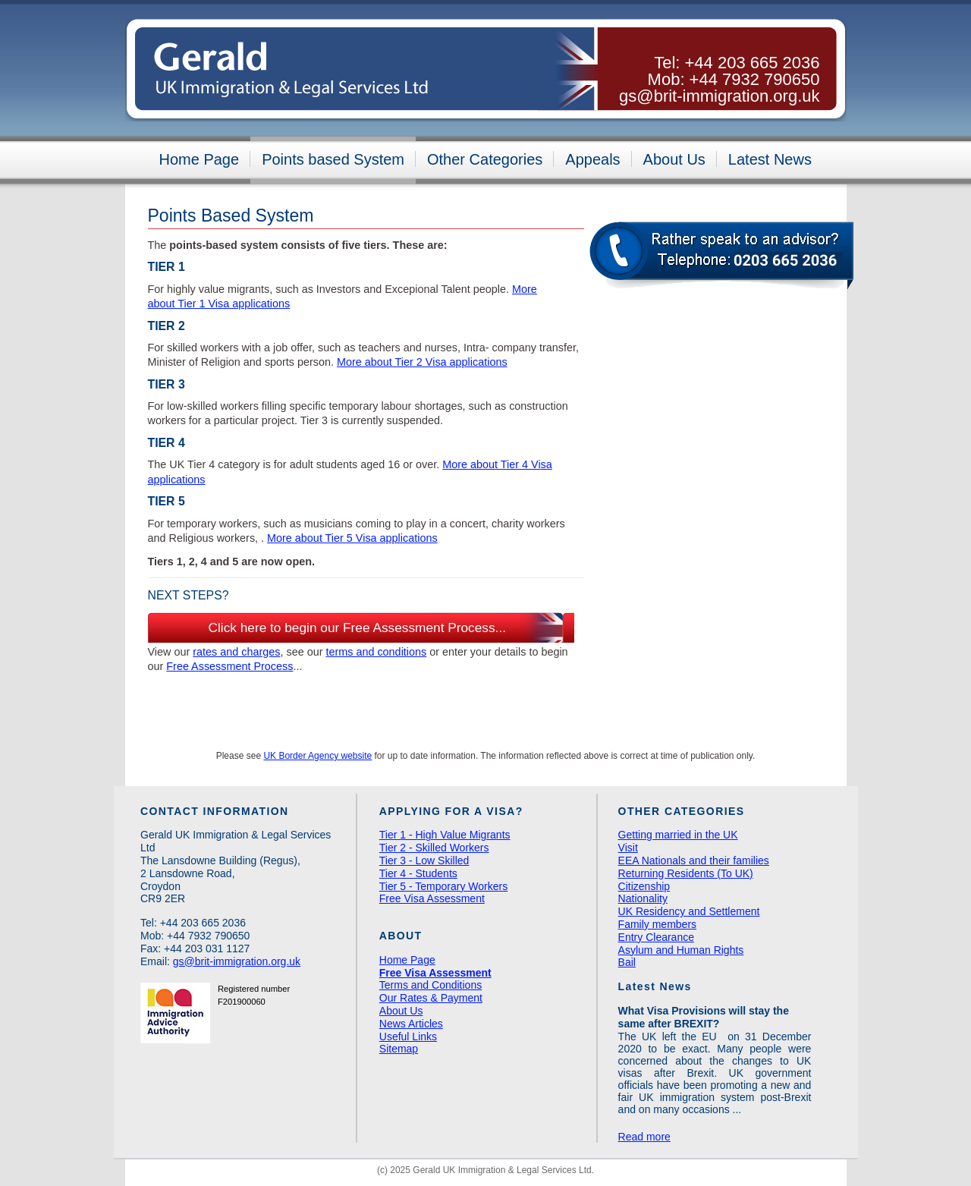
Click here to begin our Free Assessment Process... (357, 627)
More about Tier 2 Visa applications (422, 362)
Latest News (770, 159)
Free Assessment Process (229, 666)
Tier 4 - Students (418, 873)
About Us (674, 159)
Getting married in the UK (678, 835)
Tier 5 (166, 501)
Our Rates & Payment (430, 998)
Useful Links (408, 1036)
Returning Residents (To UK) (685, 873)
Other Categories (484, 159)
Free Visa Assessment (432, 898)
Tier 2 (166, 325)
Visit (628, 848)
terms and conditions (375, 652)
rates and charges (236, 652)
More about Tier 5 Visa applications (352, 538)
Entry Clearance (656, 937)
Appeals (592, 159)
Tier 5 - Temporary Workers (443, 886)
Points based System (333, 159)
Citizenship (644, 886)
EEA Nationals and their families (693, 860)
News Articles (411, 1024)
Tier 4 (166, 442)
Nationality (643, 898)
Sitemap (398, 1049)
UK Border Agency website (317, 755)
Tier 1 (166, 266)
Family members (657, 924)
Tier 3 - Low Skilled (424, 860)
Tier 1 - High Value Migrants (445, 835)
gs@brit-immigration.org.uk (719, 96)
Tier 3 (166, 384)
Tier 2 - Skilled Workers (434, 848)
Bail (627, 962)
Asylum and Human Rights (681, 950)
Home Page (199, 159)
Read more (644, 1137)
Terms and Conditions (430, 985)
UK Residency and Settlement (689, 911)
